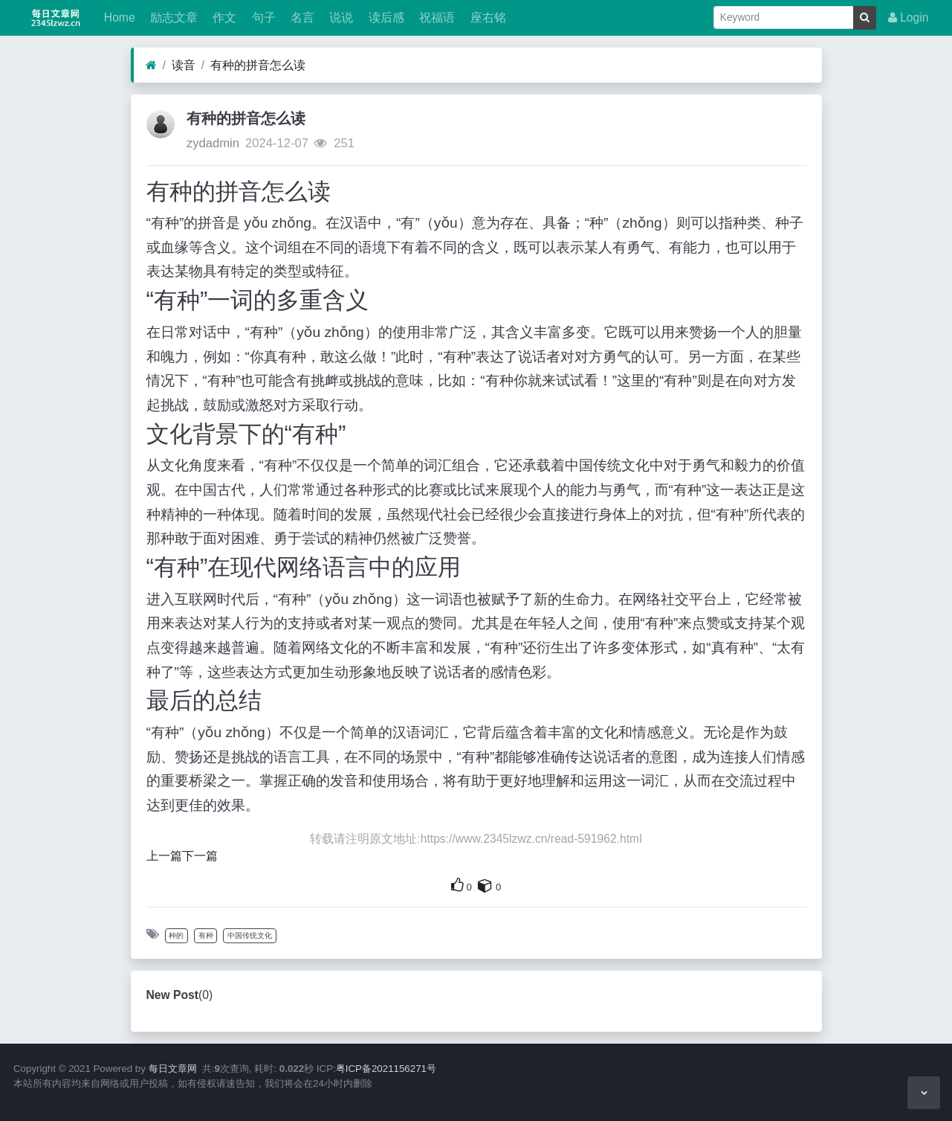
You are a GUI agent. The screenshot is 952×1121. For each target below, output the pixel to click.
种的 (176, 935)
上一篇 (164, 855)
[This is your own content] (485, 885)
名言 (301, 17)
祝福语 (435, 17)
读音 (183, 65)
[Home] (151, 65)
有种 (205, 935)
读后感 (384, 17)
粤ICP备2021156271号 (386, 1068)
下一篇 (200, 855)
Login (908, 17)
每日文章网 (173, 1068)
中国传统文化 (249, 935)
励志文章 (172, 17)
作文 (223, 17)
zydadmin (213, 143)
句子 (261, 17)
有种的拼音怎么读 (257, 65)
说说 (339, 17)
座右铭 (486, 17)
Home (117, 17)
